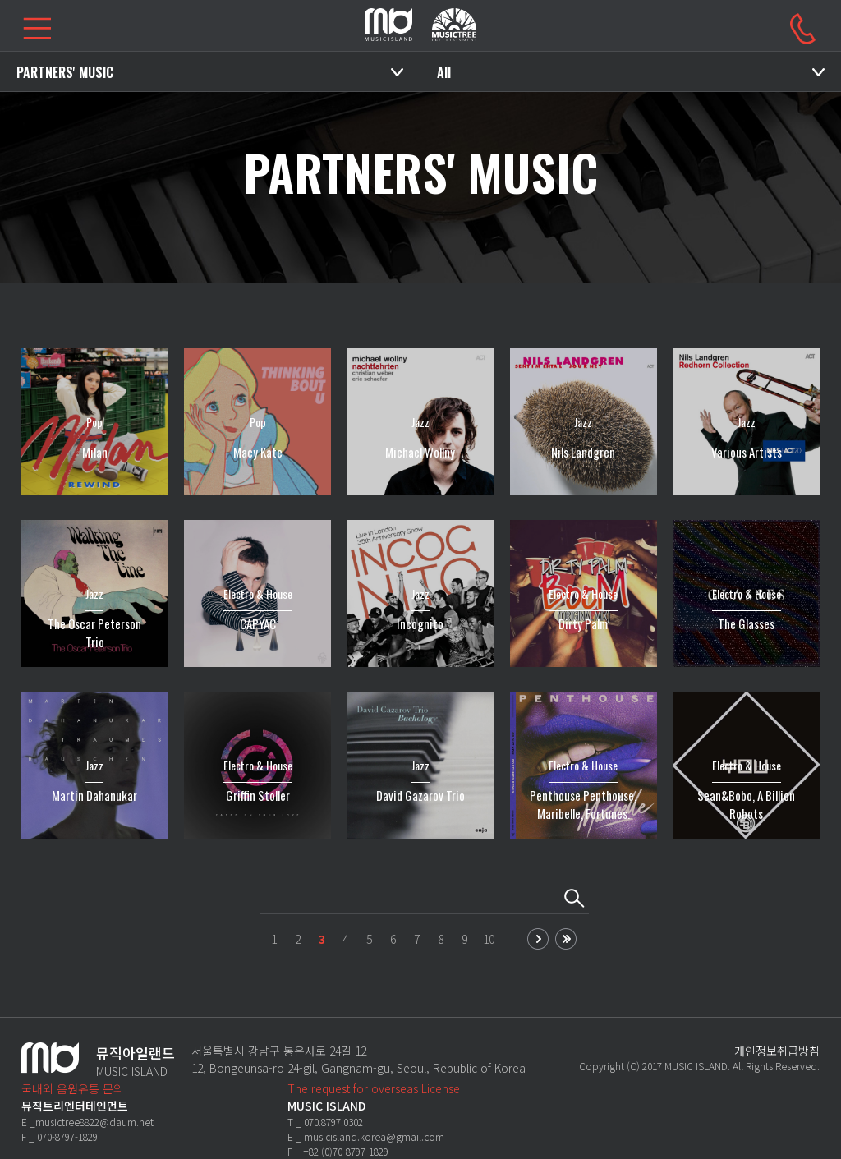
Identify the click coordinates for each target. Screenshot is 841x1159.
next (538, 939)
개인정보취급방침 (777, 1050)
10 (488, 939)
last (566, 939)
